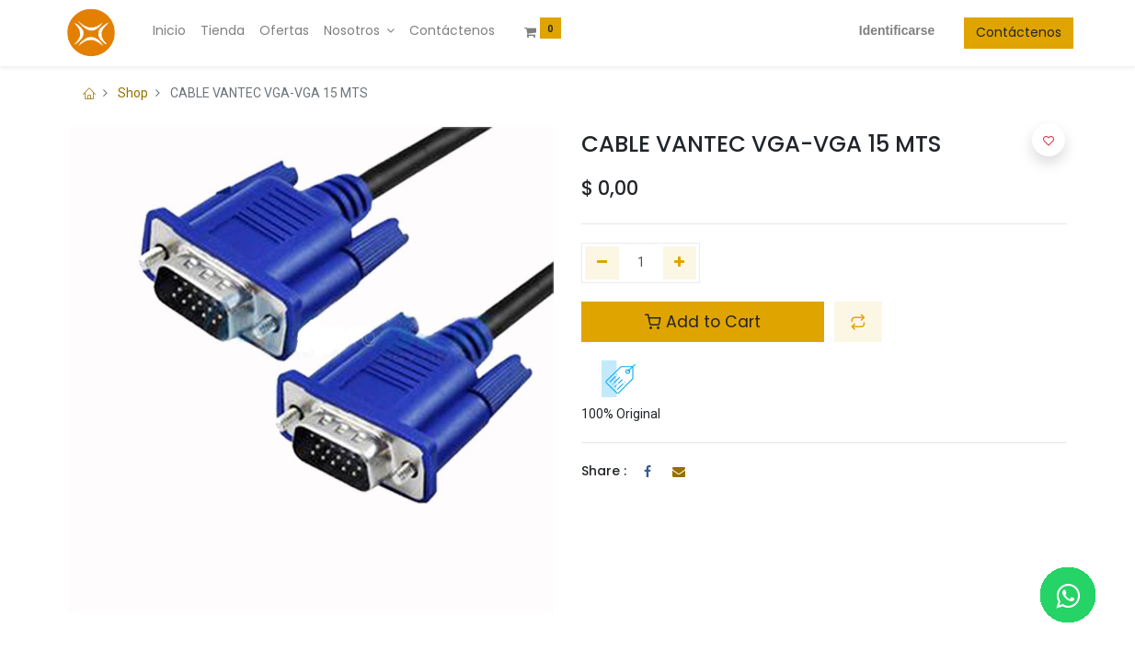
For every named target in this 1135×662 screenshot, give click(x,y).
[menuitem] (176, 31)
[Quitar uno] (602, 263)
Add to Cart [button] (703, 322)
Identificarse (890, 30)
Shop (133, 93)
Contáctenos (1012, 32)
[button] (858, 322)
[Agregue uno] (680, 263)
